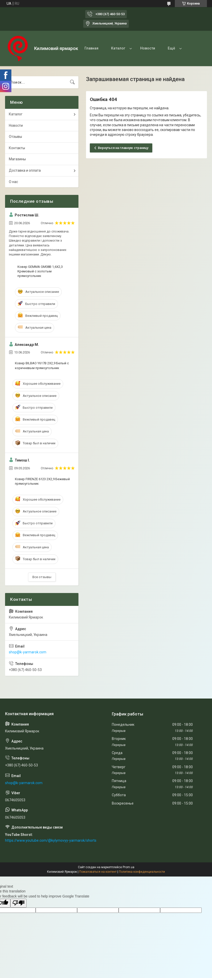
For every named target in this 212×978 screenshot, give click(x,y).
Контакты (17, 148)
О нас (13, 182)
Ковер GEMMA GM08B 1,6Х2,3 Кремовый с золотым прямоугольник (40, 271)
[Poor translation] (18, 903)
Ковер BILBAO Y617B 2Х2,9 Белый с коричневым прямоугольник (42, 365)
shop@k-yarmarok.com (27, 652)
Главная (91, 48)
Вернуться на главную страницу (123, 148)
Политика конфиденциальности (142, 871)
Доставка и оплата (25, 170)
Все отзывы (41, 577)
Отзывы (15, 137)
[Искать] (72, 82)
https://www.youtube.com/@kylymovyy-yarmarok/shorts (50, 840)
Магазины (17, 159)
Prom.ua (128, 867)
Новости (147, 48)
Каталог (118, 48)
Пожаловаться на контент (98, 871)
